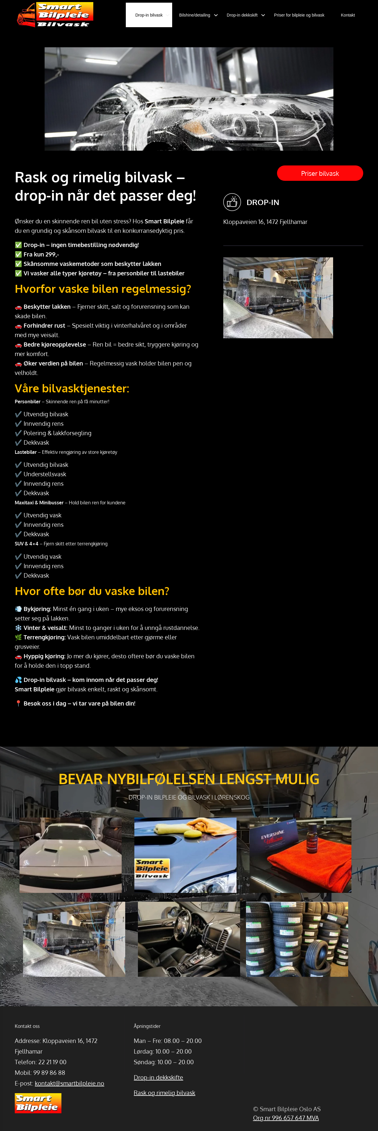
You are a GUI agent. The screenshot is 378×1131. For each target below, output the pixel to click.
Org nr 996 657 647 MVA (286, 1118)
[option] (189, 143)
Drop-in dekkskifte (158, 1077)
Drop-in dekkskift (242, 15)
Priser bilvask (320, 173)
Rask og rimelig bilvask (164, 1092)
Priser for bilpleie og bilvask (299, 15)
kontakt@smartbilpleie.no (69, 1083)
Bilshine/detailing (194, 15)
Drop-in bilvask (149, 15)
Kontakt (348, 15)
